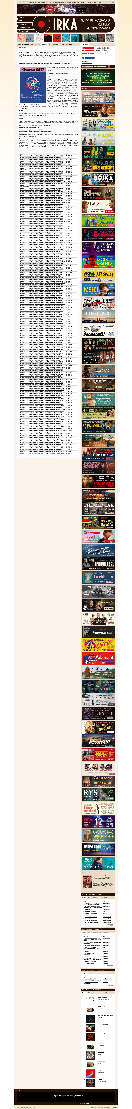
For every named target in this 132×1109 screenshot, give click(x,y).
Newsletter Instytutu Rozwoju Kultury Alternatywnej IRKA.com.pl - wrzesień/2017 (41, 326)
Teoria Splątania (89, 963)
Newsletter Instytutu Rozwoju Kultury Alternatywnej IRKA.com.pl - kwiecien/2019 (41, 293)
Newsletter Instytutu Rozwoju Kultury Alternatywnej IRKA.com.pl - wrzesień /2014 (42, 390)
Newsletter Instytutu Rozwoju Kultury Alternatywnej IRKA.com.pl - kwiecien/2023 (41, 211)
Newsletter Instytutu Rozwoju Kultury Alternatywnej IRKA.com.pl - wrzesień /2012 (42, 432)
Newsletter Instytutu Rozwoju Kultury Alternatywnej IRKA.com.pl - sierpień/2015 (41, 370)
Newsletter (45, 44)
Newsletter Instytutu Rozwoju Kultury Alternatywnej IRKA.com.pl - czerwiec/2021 (41, 249)
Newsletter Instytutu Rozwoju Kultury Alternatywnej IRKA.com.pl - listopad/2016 (41, 344)
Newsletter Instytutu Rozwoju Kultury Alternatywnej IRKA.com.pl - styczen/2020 (41, 277)
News (19, 44)
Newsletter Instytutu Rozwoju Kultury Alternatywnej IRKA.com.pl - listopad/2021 (41, 240)
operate (105, 911)
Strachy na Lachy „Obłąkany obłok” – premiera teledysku (91, 904)
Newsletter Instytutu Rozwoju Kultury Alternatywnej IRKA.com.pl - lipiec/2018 (40, 309)
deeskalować (88, 909)
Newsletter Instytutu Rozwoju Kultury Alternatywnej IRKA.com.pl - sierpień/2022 (41, 225)
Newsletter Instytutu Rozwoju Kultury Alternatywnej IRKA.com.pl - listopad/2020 (41, 260)
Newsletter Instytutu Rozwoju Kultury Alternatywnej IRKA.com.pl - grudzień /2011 (42, 447)
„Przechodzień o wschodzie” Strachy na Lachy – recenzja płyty (92, 907)
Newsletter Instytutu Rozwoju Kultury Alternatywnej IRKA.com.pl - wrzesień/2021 (41, 244)
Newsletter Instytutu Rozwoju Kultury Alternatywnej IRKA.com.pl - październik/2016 (42, 346)
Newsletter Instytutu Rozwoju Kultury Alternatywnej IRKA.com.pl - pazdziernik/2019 (42, 283)
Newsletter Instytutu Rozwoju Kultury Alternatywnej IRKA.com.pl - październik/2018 (42, 304)
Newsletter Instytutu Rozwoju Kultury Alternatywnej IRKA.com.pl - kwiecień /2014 (42, 398)
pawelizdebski (107, 917)
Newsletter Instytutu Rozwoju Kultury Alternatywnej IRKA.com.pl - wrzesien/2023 (41, 204)
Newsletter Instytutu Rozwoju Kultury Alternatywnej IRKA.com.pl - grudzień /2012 (42, 426)
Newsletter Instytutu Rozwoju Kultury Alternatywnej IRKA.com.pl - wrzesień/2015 (41, 368)
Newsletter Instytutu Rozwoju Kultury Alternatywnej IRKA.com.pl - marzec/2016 (41, 358)
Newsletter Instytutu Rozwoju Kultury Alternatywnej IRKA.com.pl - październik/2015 (42, 367)
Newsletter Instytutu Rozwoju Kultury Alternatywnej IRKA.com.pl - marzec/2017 (41, 337)
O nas (31, 44)
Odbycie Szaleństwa (90, 961)
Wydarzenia (25, 44)
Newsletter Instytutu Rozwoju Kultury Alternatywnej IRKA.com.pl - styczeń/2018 (41, 319)
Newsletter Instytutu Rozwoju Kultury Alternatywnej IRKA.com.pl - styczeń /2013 (41, 425)
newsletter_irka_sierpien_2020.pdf (29, 127)
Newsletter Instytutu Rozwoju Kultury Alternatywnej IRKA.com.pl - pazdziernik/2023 (42, 202)
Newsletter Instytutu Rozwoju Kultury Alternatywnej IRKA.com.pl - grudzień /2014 (42, 384)
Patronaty (69, 44)
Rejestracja (85, 61)
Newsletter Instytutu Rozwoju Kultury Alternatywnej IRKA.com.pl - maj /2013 (40, 418)
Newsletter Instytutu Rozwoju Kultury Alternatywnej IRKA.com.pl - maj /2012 (40, 439)
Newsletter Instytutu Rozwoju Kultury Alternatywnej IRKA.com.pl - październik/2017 (42, 325)
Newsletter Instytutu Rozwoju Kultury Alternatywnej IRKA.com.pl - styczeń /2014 (41, 404)
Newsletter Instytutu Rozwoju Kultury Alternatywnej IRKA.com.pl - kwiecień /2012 (42, 440)
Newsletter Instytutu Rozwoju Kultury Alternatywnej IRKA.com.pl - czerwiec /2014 (42, 395)
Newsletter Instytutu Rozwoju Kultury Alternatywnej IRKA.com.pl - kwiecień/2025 (41, 172)
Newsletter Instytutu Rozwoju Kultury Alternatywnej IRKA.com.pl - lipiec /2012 (41, 435)
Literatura (22, 24)
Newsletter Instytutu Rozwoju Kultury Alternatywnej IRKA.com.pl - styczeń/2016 (41, 361)
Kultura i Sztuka (24, 27)
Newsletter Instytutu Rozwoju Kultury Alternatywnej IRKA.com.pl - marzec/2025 (41, 174)
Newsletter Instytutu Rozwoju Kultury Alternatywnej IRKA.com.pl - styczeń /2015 (41, 383)
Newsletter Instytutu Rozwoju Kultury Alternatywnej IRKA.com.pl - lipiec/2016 (40, 351)
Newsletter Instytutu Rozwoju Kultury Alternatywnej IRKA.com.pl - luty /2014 (40, 402)
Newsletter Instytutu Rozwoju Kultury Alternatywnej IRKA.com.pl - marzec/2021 (41, 254)
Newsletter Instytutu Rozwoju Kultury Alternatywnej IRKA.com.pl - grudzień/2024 (41, 178)
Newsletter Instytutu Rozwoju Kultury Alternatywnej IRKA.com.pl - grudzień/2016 (41, 342)
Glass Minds (101, 1052)
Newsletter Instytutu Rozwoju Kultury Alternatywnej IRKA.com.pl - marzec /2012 (41, 442)
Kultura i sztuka (103, 897)
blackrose (105, 951)
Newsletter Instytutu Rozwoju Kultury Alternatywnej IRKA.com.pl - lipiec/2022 (40, 226)
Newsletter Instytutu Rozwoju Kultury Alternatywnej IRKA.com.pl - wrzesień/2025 (41, 166)
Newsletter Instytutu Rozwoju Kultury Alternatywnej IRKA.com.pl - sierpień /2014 (41, 391)
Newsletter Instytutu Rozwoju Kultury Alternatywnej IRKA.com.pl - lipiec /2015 (41, 372)
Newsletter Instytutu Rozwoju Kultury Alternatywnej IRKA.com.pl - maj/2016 (40, 354)
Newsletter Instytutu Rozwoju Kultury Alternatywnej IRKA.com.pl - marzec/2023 (41, 212)
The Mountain (101, 1061)
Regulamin (37, 44)
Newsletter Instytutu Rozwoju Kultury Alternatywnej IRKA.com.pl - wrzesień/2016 (41, 347)
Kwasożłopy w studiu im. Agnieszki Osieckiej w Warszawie (92, 959)
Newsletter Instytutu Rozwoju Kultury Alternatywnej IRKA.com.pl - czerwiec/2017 (41, 332)
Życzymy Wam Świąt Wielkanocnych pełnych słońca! (92, 979)
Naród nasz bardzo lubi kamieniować (90, 954)
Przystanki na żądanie (91, 918)
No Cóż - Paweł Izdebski (91, 922)
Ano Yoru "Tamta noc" (91, 917)
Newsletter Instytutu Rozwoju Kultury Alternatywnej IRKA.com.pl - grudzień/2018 (41, 300)
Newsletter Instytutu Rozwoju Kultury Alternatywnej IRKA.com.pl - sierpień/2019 (41, 286)
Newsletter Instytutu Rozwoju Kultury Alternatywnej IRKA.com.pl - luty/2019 (40, 297)
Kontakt (63, 44)
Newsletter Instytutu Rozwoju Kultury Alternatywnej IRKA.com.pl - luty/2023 (40, 214)
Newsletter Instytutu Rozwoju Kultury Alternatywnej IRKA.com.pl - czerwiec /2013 (42, 416)
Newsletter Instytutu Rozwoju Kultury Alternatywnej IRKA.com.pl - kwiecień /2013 (42, 419)
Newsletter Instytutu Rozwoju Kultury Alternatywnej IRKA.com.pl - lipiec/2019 (40, 288)
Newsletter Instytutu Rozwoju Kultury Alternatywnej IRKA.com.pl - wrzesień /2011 (42, 453)
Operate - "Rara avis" (90, 915)
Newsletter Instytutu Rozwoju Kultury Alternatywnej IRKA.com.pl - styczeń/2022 (41, 237)
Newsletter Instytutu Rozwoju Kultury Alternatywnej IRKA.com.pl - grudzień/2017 (41, 321)
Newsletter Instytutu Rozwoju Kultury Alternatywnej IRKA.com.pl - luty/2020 (40, 276)
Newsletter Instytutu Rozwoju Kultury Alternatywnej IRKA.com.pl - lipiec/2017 (40, 330)
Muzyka (21, 17)
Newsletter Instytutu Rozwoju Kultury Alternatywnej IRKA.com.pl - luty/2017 (40, 339)
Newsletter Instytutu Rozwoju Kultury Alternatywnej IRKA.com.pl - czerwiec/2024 (41, 188)
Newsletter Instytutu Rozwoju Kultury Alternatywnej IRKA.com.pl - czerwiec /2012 (42, 437)
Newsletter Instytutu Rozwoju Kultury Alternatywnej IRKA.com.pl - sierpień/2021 (41, 246)
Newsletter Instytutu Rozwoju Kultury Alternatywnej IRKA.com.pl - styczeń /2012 (41, 446)
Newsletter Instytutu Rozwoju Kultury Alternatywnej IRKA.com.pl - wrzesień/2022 (41, 223)
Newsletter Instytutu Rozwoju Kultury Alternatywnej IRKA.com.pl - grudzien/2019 (41, 279)
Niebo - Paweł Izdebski (91, 920)
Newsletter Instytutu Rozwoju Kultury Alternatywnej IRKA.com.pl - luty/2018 (40, 318)
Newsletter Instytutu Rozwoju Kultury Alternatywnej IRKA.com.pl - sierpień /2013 (41, 412)
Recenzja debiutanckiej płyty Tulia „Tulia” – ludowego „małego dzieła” (92, 939)
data (67, 154)
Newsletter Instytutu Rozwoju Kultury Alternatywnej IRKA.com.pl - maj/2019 (40, 291)
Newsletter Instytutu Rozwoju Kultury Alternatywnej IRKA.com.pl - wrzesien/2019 (41, 284)
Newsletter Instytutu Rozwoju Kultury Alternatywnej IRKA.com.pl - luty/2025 (40, 176)
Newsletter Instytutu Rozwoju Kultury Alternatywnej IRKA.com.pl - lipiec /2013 (41, 414)
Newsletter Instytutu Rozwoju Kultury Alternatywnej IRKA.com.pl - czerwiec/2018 (41, 311)
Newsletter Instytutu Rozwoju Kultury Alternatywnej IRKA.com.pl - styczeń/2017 (41, 340)
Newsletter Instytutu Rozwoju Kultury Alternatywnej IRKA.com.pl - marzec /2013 (41, 421)
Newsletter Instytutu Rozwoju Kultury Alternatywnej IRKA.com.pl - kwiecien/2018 (41, 314)
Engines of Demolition (104, 1033)
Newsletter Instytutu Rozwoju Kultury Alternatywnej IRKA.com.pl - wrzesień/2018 (41, 305)
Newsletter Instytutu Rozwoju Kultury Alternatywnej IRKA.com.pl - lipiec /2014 (41, 393)
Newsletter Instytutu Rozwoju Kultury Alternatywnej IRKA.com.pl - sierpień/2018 (41, 307)
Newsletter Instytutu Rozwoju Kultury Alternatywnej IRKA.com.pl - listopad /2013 (41, 407)
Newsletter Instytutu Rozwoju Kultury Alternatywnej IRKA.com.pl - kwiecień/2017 (41, 335)
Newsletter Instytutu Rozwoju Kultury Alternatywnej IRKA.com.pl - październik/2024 (42, 181)
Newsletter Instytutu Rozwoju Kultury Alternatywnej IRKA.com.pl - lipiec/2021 (40, 247)
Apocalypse (101, 1042)
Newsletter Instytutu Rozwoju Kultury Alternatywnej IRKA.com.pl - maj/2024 (40, 190)
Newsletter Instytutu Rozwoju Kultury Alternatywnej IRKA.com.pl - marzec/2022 (41, 233)
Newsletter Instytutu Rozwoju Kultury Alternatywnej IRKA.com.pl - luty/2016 (40, 360)
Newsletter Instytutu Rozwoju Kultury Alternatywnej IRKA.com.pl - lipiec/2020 (40, 267)
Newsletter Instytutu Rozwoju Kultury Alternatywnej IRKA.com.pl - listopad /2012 (41, 428)
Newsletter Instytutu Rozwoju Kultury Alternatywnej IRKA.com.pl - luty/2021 (40, 256)
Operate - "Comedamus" (91, 913)
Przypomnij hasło (87, 63)
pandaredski (106, 909)
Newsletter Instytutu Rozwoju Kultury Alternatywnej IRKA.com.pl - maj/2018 (40, 312)
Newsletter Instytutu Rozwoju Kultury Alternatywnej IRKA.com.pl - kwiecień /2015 (42, 377)
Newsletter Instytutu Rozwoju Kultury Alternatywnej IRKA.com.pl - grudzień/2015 (41, 363)
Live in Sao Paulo (102, 997)
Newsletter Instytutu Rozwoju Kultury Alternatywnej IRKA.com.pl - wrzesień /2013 (42, 411)
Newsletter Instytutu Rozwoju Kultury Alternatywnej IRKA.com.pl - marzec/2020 (41, 274)
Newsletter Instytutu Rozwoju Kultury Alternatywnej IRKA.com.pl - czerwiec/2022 (41, 228)
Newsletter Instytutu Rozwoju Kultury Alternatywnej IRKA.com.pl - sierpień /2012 (41, 433)
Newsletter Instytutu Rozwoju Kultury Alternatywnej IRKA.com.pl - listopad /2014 (41, 386)
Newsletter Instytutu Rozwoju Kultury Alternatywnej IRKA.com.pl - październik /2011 (42, 451)
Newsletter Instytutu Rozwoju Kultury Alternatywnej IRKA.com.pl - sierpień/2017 (41, 328)
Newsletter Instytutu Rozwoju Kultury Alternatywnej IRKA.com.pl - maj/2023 (40, 209)
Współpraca (56, 44)
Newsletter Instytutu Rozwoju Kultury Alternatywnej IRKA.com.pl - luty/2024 (40, 197)
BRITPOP (100, 1079)
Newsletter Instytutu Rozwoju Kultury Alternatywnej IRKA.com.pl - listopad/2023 (41, 200)
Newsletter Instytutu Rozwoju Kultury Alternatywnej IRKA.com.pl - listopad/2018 (41, 302)
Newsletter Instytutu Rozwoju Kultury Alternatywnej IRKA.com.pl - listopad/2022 (41, 219)
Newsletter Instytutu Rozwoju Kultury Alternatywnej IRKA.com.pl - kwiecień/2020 (41, 272)
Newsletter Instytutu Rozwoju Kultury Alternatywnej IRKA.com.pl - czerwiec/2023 (41, 207)
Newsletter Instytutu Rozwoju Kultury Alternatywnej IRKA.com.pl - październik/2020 (42, 261)
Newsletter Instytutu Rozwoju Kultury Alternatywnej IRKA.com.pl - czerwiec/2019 (41, 290)
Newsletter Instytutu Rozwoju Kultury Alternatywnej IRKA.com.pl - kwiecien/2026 (41, 155)
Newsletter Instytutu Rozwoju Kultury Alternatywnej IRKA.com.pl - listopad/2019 (41, 281)
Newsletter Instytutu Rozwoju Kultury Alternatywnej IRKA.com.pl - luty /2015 (40, 381)
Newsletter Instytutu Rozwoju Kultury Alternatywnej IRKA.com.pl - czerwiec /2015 (42, 374)
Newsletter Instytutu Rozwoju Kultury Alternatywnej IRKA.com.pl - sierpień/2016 (41, 349)
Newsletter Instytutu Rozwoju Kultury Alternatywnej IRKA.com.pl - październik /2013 (42, 409)
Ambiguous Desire (103, 1024)
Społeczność (23, 31)
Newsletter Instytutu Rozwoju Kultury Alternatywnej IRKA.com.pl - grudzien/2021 (41, 239)
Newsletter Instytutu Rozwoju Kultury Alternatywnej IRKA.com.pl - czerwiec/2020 (41, 268)
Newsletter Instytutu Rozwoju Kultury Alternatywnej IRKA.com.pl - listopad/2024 (41, 180)
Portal (99, 1070)
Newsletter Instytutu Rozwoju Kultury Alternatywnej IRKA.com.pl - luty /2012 (40, 444)
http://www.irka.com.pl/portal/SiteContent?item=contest (35, 131)
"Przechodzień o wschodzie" (92, 945)
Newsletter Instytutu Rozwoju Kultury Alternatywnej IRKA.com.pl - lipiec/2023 (40, 205)
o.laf (104, 947)
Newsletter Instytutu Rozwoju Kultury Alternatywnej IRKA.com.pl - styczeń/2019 (41, 298)
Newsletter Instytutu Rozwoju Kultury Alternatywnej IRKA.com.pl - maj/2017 (40, 333)
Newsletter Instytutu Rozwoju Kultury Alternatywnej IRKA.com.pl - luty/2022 (40, 235)
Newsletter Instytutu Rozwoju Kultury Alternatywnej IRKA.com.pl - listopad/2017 (41, 323)
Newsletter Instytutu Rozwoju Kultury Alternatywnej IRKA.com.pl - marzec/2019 (41, 295)
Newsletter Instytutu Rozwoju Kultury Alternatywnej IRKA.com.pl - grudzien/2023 (41, 198)
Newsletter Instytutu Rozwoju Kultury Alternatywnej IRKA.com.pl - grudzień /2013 (42, 405)
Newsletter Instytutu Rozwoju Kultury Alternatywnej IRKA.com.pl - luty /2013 (40, 423)
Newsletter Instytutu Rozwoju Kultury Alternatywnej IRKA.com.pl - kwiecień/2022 (41, 232)
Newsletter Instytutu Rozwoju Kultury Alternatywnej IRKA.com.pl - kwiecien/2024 (41, 191)
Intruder (87, 951)
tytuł (21, 154)
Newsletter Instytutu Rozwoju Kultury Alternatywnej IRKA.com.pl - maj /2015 (40, 376)
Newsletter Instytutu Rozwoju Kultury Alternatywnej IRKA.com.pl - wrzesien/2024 (41, 183)
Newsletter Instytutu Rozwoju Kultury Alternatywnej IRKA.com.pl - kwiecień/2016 (41, 356)
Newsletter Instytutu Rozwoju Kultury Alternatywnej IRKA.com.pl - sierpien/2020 (41, 265)
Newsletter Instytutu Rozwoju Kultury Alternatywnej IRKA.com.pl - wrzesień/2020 (41, 263)
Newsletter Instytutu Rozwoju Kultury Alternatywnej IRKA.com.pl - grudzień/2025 (41, 161)
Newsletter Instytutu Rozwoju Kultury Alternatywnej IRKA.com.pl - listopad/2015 (41, 365)
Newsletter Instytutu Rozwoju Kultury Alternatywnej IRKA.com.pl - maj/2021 (40, 251)
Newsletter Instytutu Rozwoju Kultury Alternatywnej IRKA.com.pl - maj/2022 (40, 230)
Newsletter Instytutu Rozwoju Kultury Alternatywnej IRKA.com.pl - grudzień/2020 (41, 258)
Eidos (86, 956)
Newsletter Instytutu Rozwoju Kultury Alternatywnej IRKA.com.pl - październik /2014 (42, 388)
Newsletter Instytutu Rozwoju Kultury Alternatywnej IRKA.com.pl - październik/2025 (42, 164)
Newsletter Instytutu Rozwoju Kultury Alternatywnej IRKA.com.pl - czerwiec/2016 (41, 353)
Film (20, 20)
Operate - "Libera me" (91, 911)
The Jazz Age (101, 1006)
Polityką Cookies (97, 2)
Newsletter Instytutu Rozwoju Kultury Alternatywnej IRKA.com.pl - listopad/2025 (41, 162)
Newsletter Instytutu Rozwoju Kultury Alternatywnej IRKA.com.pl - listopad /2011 (41, 449)
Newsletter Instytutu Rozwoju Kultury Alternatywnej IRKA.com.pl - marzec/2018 (41, 316)
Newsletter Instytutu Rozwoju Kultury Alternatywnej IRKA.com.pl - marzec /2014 (41, 400)
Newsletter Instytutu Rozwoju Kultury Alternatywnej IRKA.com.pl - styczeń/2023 (41, 216)
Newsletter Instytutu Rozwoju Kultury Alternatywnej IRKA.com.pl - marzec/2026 (41, 157)
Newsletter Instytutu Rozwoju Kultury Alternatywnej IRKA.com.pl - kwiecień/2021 (41, 253)
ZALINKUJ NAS (84, 1103)
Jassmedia (114, 1107)
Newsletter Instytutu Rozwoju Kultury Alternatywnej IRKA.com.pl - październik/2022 (42, 221)
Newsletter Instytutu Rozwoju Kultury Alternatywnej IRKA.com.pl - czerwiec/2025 (41, 171)
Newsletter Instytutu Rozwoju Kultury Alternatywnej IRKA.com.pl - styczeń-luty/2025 (42, 159)
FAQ (50, 44)
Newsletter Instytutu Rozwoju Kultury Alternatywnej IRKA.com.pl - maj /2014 (40, 397)
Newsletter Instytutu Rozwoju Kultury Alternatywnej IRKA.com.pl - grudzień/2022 (41, 218)
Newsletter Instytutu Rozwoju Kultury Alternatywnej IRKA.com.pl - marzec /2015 (41, 379)
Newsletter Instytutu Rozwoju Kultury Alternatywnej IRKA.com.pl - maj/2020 (40, 270)
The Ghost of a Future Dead (105, 1015)
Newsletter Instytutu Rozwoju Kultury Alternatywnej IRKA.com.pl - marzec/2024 (41, 193)
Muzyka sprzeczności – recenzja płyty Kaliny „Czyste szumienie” (91, 948)
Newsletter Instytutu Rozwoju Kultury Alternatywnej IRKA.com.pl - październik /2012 (42, 430)
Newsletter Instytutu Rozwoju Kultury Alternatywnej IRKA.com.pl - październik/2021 (42, 242)
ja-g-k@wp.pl (106, 903)
